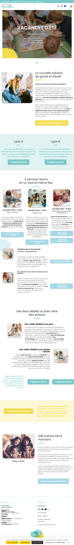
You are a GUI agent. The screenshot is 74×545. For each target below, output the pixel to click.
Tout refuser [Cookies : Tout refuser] (25, 542)
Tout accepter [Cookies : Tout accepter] (12, 542)
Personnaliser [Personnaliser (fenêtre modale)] (37, 542)
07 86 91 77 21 (5, 522)
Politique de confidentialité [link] (55, 542)
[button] (39, 509)
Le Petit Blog (17, 5)
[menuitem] (16, 5)
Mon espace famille (53, 5)
